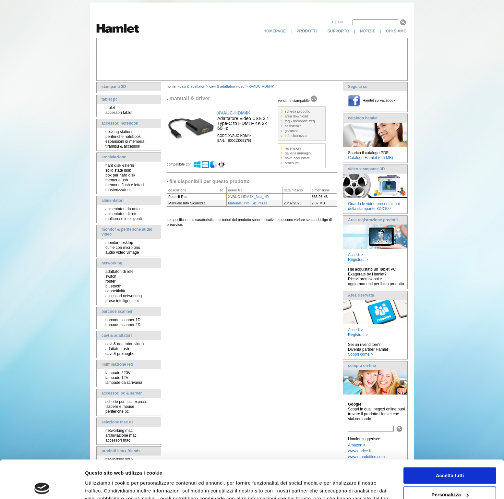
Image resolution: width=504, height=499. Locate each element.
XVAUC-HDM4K (261, 86)
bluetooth (113, 286)
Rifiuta (450, 475)
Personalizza (450, 456)
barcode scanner (117, 311)
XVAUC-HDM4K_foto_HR (248, 197)
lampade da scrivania (123, 382)
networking (112, 263)
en (340, 22)
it (332, 22)
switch (110, 276)
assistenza (293, 126)
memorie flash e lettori (124, 185)
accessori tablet (118, 112)
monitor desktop (119, 242)
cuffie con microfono (122, 247)
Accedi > (355, 254)
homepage (274, 31)
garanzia (291, 131)
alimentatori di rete (121, 214)
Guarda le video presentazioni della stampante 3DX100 (374, 206)
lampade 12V (116, 377)
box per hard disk (120, 175)
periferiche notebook (123, 136)
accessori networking (123, 296)
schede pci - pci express (126, 401)
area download (296, 116)
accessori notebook (120, 123)
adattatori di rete (119, 271)
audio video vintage (122, 252)
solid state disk (118, 170)
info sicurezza (295, 136)
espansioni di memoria (124, 141)
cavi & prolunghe (119, 353)
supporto (338, 31)
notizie (367, 31)
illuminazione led (117, 364)
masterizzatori (117, 190)
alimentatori (113, 200)
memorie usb (116, 180)
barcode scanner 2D (122, 325)
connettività (115, 291)
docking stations (119, 131)
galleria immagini (298, 153)
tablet (110, 107)
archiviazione (114, 157)
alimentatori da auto (122, 209)
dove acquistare (297, 158)
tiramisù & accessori (122, 146)
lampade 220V (117, 373)
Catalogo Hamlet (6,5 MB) (370, 157)
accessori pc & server (122, 393)
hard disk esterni (119, 165)
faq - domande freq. (300, 121)
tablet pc (109, 99)
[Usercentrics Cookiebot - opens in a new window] (42, 486)
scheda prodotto (297, 111)
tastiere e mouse (119, 406)
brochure (292, 163)
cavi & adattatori (117, 335)
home (171, 86)
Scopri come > (360, 354)
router (110, 281)
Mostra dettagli (102, 486)
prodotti (306, 31)
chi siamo (397, 31)
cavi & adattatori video (124, 344)
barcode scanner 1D (122, 320)
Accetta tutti (450, 437)
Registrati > (358, 259)
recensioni (293, 148)
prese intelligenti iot (122, 300)
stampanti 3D (114, 86)
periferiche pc (117, 411)
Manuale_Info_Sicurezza (247, 203)
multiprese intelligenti (123, 218)
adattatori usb (117, 349)
